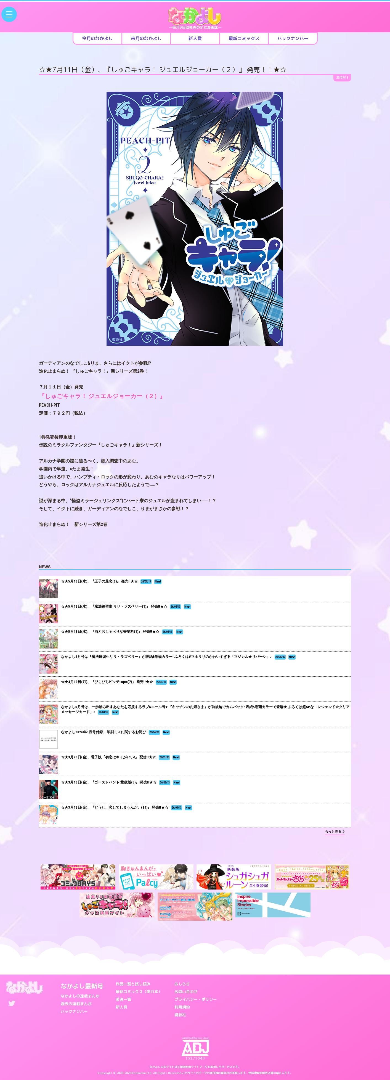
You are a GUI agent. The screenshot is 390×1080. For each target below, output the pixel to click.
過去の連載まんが (76, 1003)
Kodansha (139, 1072)
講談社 (180, 1014)
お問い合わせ (186, 991)
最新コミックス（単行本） (139, 991)
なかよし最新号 (82, 986)
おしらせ (182, 983)
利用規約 (182, 1007)
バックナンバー (74, 1011)
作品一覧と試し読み (133, 983)
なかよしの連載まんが (80, 996)
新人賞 (121, 1007)
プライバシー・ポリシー (195, 999)
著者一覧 (123, 999)
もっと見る (335, 831)
